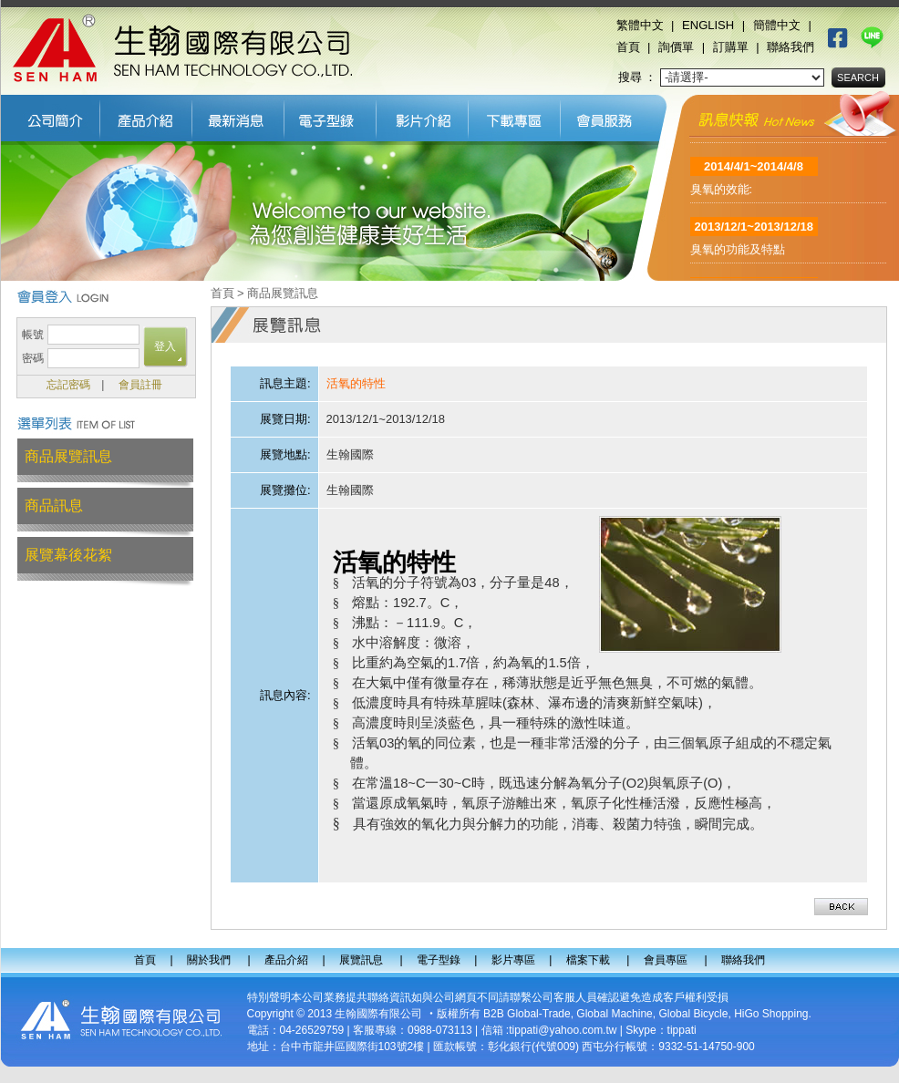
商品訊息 (54, 505)
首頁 (628, 47)
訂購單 (731, 47)
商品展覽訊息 (68, 456)
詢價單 (676, 47)
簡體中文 (777, 25)
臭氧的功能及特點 (737, 256)
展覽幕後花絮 (68, 554)
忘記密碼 (68, 384)
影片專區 (423, 115)
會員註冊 (140, 384)
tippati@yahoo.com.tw (562, 1030)
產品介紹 (146, 115)
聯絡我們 (790, 47)
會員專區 (609, 115)
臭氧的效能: (721, 196)
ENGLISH (708, 25)
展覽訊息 (238, 115)
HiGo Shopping (771, 1013)
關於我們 (50, 115)
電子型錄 (330, 115)
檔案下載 (515, 115)
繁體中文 (640, 25)
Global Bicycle (693, 1013)
